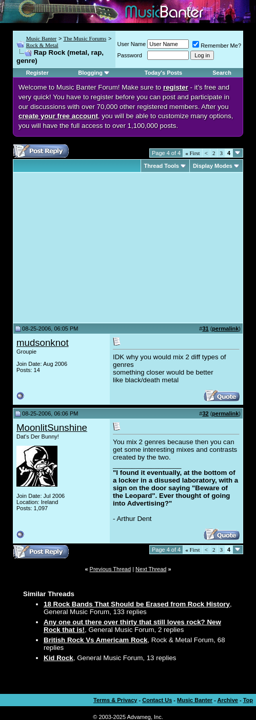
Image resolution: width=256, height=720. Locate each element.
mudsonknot (42, 342)
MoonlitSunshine (51, 427)
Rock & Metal (42, 45)
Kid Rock (58, 658)
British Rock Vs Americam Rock (95, 640)
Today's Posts (163, 73)
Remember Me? (216, 45)
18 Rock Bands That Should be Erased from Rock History (137, 604)
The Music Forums (84, 38)
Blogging (90, 73)
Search (221, 73)
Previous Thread (110, 569)
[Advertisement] (102, 247)
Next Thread (150, 569)
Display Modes (212, 166)
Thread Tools (161, 166)
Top (248, 700)
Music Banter (41, 38)
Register (37, 73)
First (192, 153)
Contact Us (157, 700)
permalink (225, 328)
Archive (228, 700)
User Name (131, 44)
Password (129, 55)
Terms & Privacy (115, 700)
